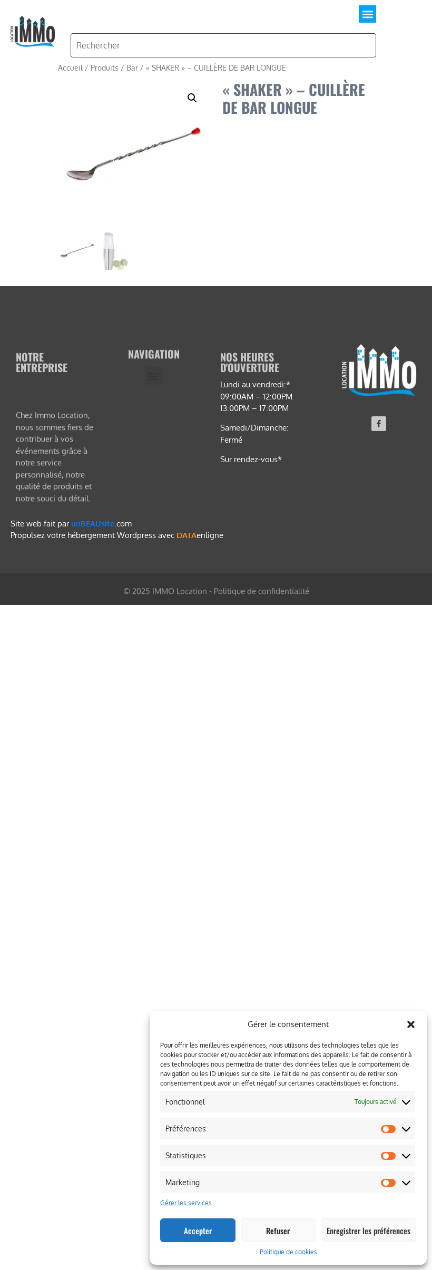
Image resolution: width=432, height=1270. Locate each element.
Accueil (70, 67)
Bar (132, 67)
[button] (411, 1024)
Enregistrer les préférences (368, 1230)
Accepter (198, 1230)
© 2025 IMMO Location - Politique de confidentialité (216, 595)
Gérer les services (186, 1203)
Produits (105, 67)
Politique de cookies (288, 1252)
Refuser (278, 1230)
